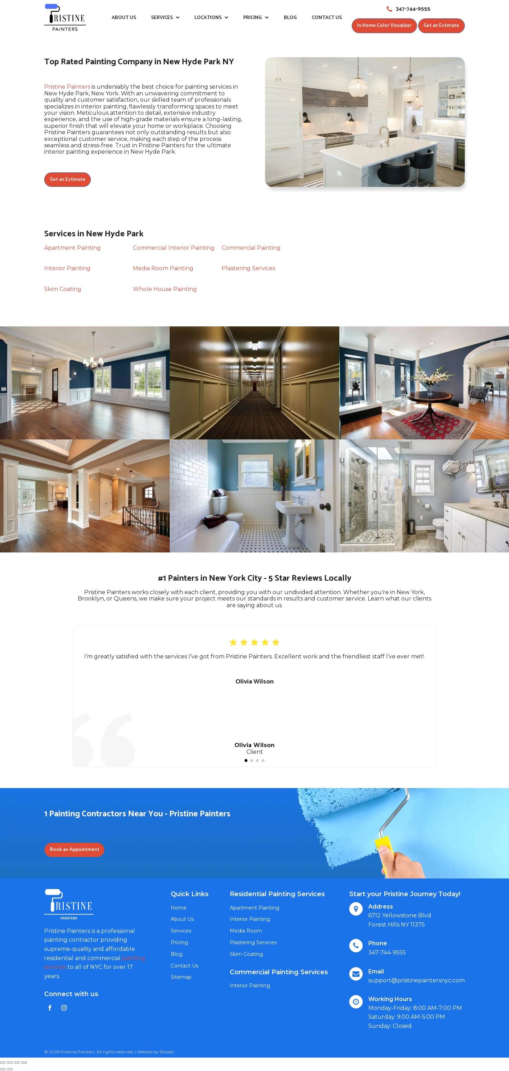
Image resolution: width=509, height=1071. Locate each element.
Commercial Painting (251, 248)
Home (179, 908)
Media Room (246, 931)
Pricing (256, 18)
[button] (246, 760)
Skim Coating (62, 289)
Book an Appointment (74, 850)
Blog (290, 18)
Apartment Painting (72, 248)
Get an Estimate (441, 26)
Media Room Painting (163, 268)
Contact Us (327, 18)
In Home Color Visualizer (384, 26)
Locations (211, 18)
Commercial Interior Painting (174, 248)
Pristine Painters (67, 87)
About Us (124, 18)
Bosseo (167, 1051)
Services (165, 18)
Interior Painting (67, 268)
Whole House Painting (165, 289)
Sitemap (181, 977)
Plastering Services (248, 268)
